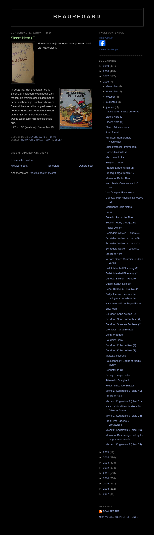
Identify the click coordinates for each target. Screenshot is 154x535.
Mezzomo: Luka (114, 157)
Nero (24, 140)
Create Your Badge (108, 49)
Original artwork (41, 140)
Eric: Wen (111, 308)
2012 (106, 467)
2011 (106, 473)
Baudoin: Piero (114, 339)
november (112, 91)
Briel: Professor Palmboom (121, 146)
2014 (106, 457)
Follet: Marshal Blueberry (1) (121, 273)
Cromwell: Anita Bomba (119, 329)
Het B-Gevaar (105, 38)
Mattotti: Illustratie (115, 355)
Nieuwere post (19, 165)
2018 (106, 71)
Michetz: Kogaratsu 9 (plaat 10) (123, 429)
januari (110, 107)
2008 (106, 488)
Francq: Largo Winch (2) (119, 167)
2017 (106, 76)
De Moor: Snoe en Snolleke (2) (123, 319)
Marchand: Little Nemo (118, 206)
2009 (106, 483)
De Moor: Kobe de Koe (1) (120, 350)
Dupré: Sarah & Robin (118, 283)
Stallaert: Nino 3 (114, 395)
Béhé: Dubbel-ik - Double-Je (121, 288)
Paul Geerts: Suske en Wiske (122, 111)
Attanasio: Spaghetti (117, 380)
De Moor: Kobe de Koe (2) (120, 345)
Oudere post (86, 165)
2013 (106, 462)
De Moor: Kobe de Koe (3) (120, 313)
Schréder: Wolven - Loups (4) (122, 232)
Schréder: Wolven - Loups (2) (122, 243)
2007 (106, 493)
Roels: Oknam (113, 227)
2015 (106, 452)
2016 (106, 81)
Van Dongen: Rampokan (119, 192)
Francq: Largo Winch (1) (119, 172)
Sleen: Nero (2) (114, 116)
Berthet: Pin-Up (114, 369)
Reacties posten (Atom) (42, 172)
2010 (106, 478)
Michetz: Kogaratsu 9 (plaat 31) (123, 401)
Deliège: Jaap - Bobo (117, 375)
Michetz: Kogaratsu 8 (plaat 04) (123, 444)
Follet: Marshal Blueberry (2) (121, 268)
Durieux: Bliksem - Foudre (120, 278)
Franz (108, 212)
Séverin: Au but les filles (119, 217)
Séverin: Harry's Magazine (120, 222)
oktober (111, 96)
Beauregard (77, 16)
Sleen (58, 140)
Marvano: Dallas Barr (117, 178)
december (112, 86)
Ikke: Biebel (112, 132)
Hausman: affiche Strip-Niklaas (123, 303)
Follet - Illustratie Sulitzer (119, 385)
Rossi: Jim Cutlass (116, 152)
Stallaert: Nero (113, 253)
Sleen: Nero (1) (114, 121)
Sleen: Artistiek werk (117, 127)
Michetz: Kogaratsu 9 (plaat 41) (123, 390)
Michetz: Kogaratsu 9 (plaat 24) (123, 415)
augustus (112, 101)
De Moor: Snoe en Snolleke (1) (123, 324)
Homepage (53, 165)
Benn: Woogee (114, 334)
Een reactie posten (21, 160)
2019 (106, 65)
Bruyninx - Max (114, 162)
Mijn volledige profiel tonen (118, 517)
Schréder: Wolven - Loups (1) (122, 248)
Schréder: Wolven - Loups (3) (122, 238)
